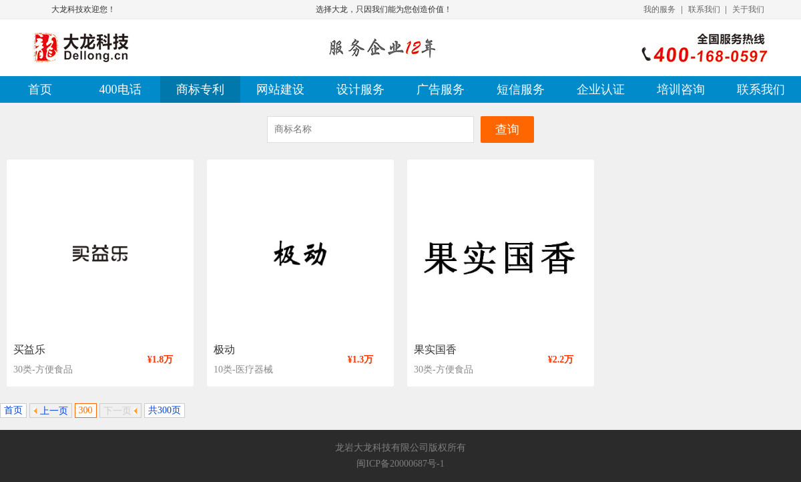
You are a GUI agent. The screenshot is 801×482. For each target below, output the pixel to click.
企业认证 (601, 89)
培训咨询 (681, 89)
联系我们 (704, 9)
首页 (40, 89)
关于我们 (748, 9)
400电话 (120, 89)
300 (86, 410)
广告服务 (441, 89)
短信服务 (521, 89)
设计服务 (360, 89)
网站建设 (280, 89)
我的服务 (659, 9)
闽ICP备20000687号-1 (400, 464)
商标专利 (200, 89)
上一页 (50, 411)
